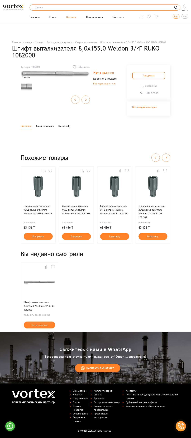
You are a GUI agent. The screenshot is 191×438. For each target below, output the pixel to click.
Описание (26, 126)
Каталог (71, 17)
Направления (94, 17)
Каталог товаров (103, 390)
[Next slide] (86, 100)
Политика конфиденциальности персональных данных (152, 396)
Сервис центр (80, 413)
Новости (77, 394)
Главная (35, 17)
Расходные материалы (59, 42)
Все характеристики (104, 83)
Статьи (76, 402)
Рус (176, 16)
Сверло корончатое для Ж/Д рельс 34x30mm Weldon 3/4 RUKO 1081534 (38, 210)
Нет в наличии (39, 325)
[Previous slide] (75, 100)
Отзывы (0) (64, 126)
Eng (185, 16)
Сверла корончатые (86, 42)
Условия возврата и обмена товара (145, 406)
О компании (79, 390)
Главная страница (22, 42)
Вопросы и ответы (79, 419)
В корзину (38, 236)
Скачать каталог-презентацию (103, 408)
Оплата (98, 394)
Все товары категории (144, 107)
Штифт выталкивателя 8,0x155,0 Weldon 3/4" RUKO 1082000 (39, 306)
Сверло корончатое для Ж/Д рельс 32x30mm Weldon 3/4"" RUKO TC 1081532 (152, 212)
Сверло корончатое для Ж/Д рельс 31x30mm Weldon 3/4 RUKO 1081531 (114, 210)
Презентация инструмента (101, 415)
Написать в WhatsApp (97, 368)
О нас (52, 17)
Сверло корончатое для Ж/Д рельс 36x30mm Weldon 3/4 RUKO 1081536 (76, 210)
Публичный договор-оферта (141, 402)
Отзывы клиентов (78, 408)
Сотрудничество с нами (107, 402)
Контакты (119, 17)
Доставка (99, 398)
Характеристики (45, 126)
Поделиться (148, 92)
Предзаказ (148, 75)
